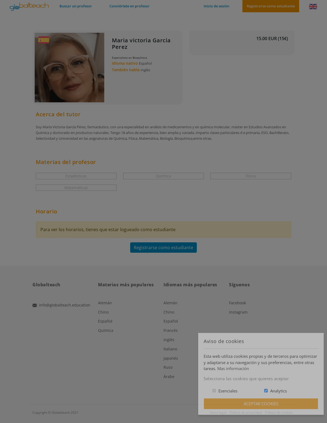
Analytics (278, 391)
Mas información (233, 368)
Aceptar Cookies (261, 403)
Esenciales (227, 391)
